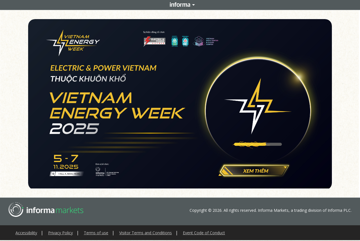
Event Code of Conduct (204, 232)
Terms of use (96, 232)
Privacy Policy (60, 232)
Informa (180, 5)
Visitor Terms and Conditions (145, 232)
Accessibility (26, 232)
